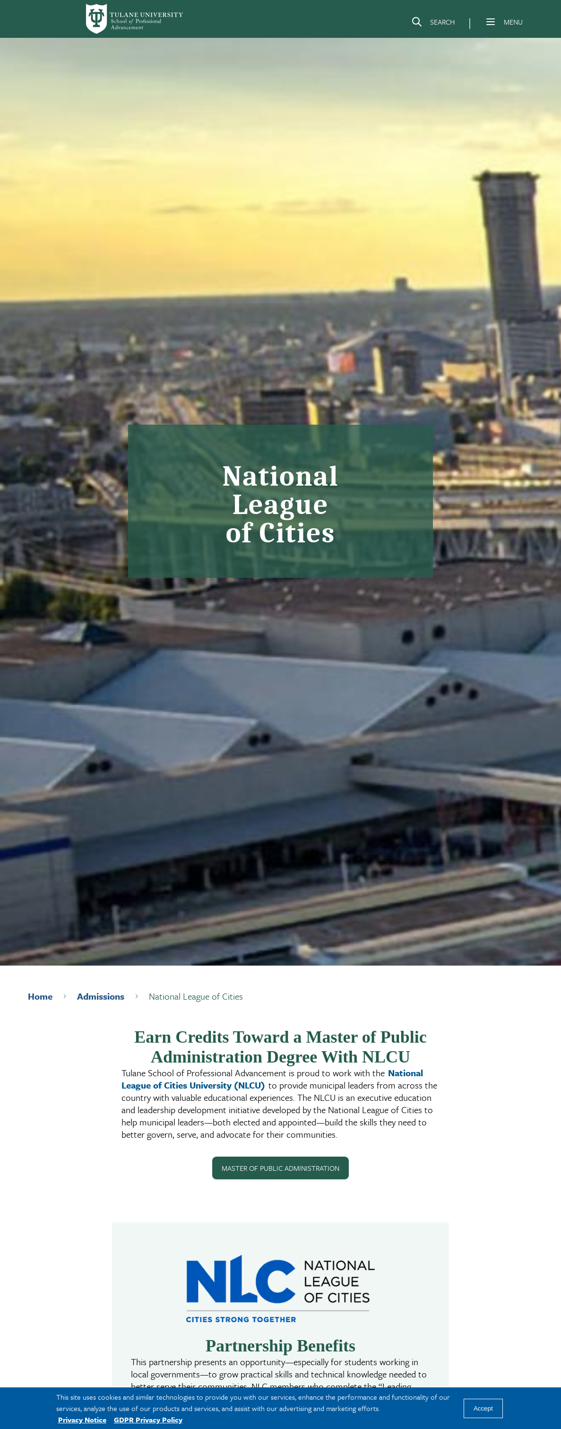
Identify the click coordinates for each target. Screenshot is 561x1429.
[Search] (433, 23)
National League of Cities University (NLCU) (272, 1078)
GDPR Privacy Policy (148, 1419)
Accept (483, 1408)
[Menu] (490, 21)
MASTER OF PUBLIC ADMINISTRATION (280, 1168)
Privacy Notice (82, 1419)
